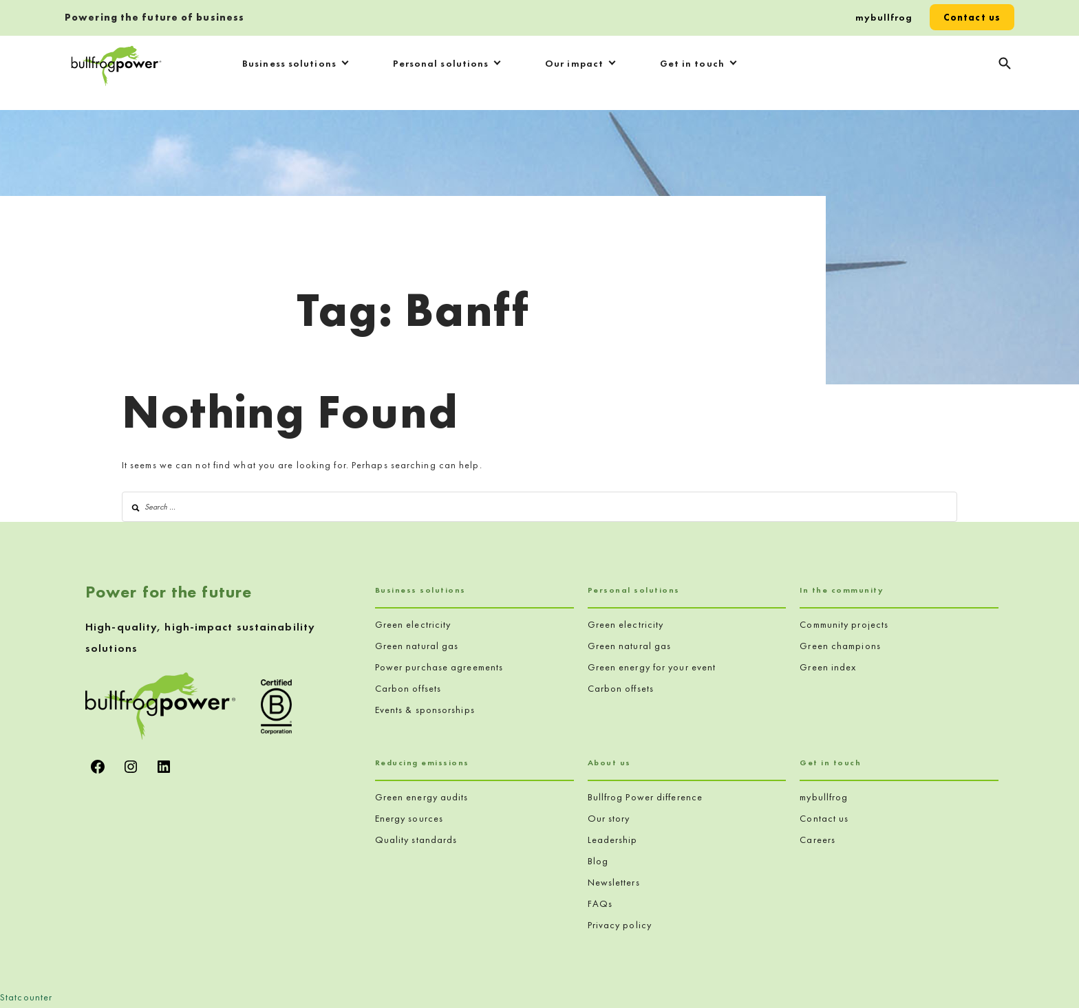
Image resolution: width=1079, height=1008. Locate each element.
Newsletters (614, 882)
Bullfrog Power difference (645, 797)
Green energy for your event (652, 667)
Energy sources (409, 818)
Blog (598, 861)
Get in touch (692, 63)
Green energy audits (422, 797)
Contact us (972, 17)
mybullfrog (883, 17)
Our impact (574, 63)
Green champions (840, 645)
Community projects (844, 624)
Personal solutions (441, 63)
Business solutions (289, 63)
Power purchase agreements (439, 667)
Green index (828, 667)
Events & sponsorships (425, 709)
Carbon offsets (408, 688)
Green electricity (413, 624)
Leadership (613, 839)
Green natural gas (417, 645)
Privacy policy (620, 925)
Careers (817, 839)
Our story (609, 818)
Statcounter (26, 997)
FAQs (600, 903)
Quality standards (416, 839)
